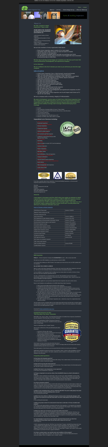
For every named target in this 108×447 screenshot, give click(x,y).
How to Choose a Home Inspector (43, 207)
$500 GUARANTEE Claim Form (47, 309)
